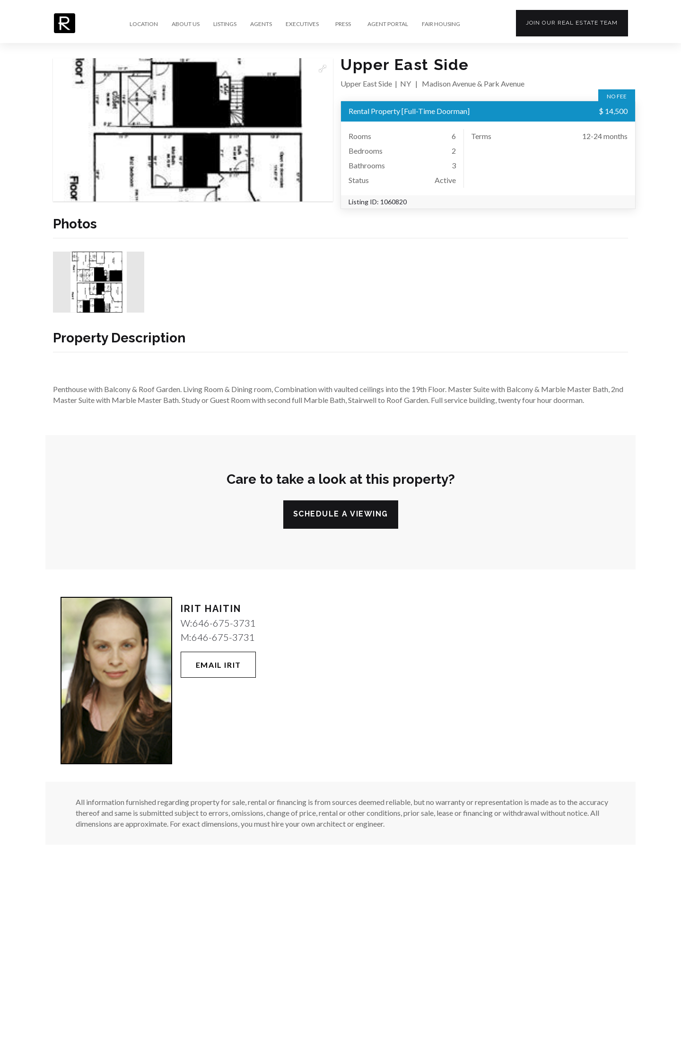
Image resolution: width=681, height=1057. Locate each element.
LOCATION (144, 24)
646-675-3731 (224, 623)
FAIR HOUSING (441, 24)
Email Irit (218, 664)
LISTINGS (224, 24)
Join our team (572, 22)
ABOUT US (186, 24)
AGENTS (261, 24)
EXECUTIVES (302, 24)
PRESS (343, 24)
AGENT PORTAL (387, 24)
